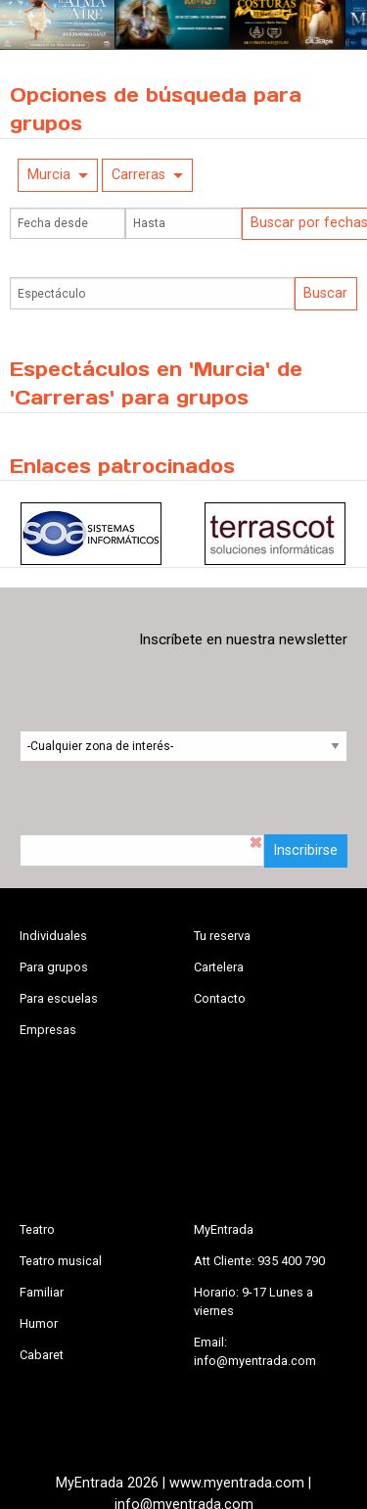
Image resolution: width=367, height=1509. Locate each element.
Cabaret (42, 1354)
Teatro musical (61, 1260)
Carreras (138, 174)
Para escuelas (59, 998)
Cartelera (219, 967)
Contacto (220, 998)
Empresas (48, 1029)
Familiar (42, 1292)
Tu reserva (222, 935)
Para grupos (54, 967)
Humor (39, 1323)
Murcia (48, 174)
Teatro (37, 1229)
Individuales (53, 935)
